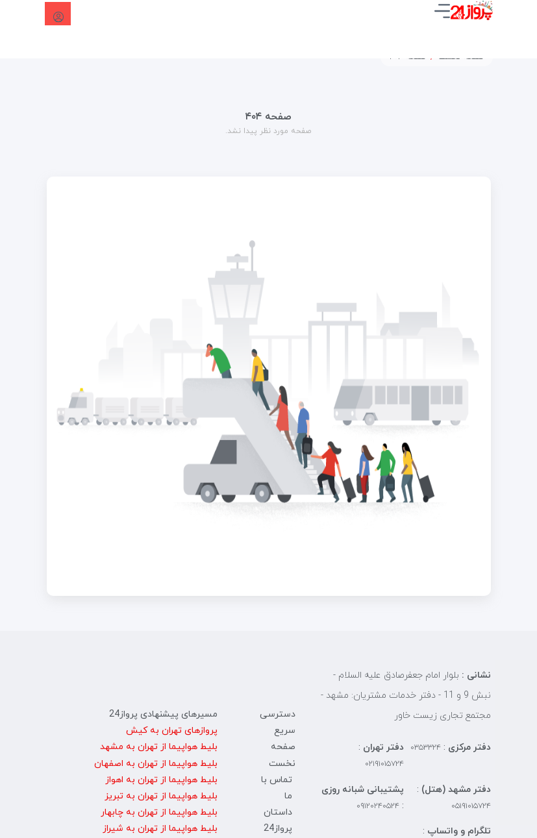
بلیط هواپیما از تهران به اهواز (161, 780)
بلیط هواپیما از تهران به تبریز (161, 796)
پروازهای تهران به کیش (172, 730)
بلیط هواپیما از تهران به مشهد (159, 747)
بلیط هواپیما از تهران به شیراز (160, 828)
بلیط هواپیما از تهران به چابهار (159, 812)
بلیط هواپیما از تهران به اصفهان (156, 764)
